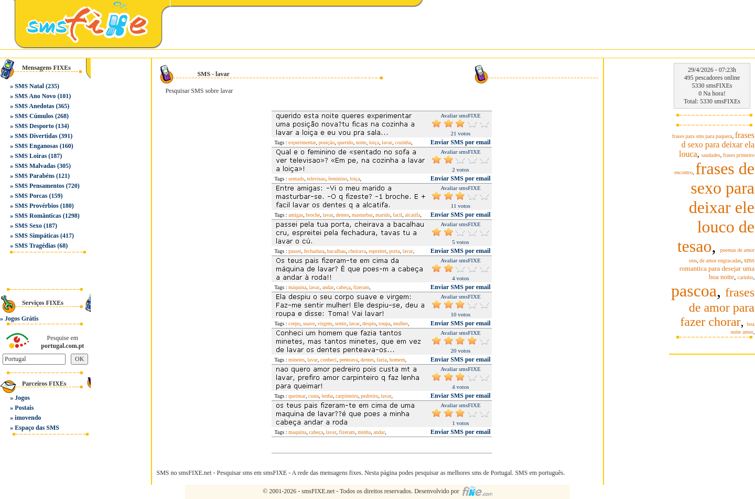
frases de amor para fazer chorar (717, 306)
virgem (325, 323)
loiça (374, 142)
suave (309, 323)
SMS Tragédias (35, 245)
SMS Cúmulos (34, 116)
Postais (24, 407)
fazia (381, 360)
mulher (400, 323)
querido (345, 142)
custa (313, 396)
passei (294, 251)
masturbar (362, 215)
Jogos (22, 397)
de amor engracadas (720, 260)
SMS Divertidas (36, 136)
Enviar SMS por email (460, 142)
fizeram (361, 287)
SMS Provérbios (36, 205)
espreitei (377, 251)
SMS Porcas (31, 195)
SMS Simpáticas (37, 235)
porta (394, 251)
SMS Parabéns (35, 175)
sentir (341, 323)
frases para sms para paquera (702, 136)
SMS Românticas (38, 215)
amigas (295, 215)
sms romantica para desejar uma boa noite (717, 268)
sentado (296, 179)
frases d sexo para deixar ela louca (716, 144)
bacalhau (336, 251)
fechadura (314, 251)
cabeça (344, 287)
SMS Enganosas (36, 146)
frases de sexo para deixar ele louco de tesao (715, 207)
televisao (316, 179)
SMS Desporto (34, 126)
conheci (328, 360)
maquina (297, 432)
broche (313, 215)
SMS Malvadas (35, 165)
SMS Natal (29, 86)
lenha (327, 396)
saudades (711, 155)
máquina (297, 287)
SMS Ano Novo (35, 96)
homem (397, 360)
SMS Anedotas (34, 106)
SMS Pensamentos (39, 185)
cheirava (357, 251)
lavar (387, 142)
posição (327, 142)
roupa (385, 323)
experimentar (302, 142)
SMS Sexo (28, 225)
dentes (342, 215)
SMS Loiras (31, 156)
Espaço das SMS (37, 427)
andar (327, 287)
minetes (296, 360)
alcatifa (412, 215)
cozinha (403, 142)
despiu (369, 323)
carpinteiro (347, 396)
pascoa (694, 290)
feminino (337, 179)
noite (361, 142)
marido (382, 215)
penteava (348, 360)
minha (364, 432)
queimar (297, 396)
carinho (745, 277)
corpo (294, 323)
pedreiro (369, 396)
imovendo (28, 417)
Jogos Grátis (21, 318)
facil (397, 215)
